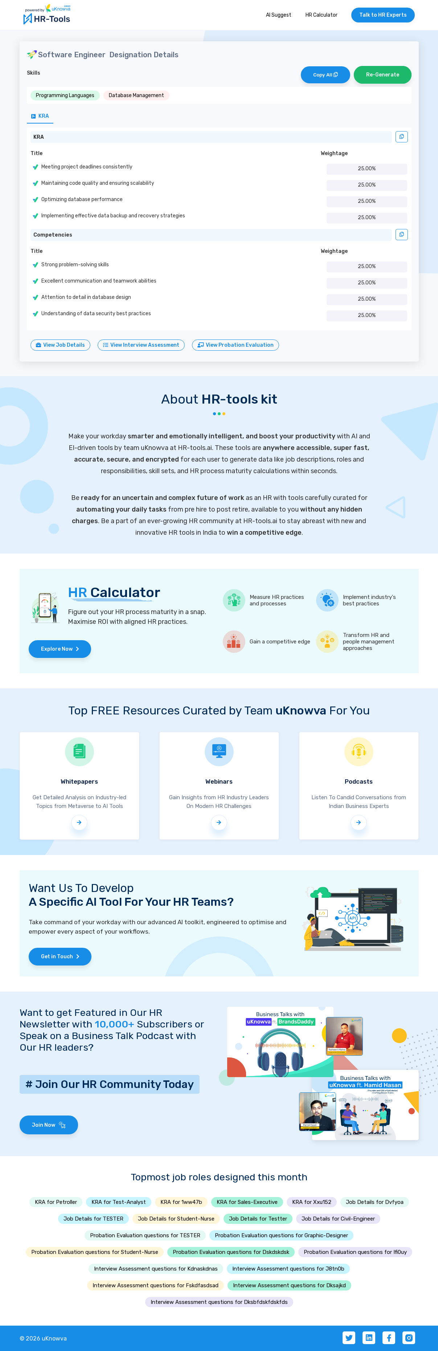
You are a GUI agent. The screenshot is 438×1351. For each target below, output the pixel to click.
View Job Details (60, 345)
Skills (33, 73)
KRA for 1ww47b (181, 1202)
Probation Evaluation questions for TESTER (145, 1235)
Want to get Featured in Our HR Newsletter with (91, 1018)
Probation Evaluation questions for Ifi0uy (355, 1252)
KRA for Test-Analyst (118, 1202)
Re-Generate (382, 75)
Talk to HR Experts (383, 15)
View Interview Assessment (141, 345)
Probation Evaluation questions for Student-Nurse (94, 1252)
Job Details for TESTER (93, 1219)
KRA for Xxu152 (311, 1202)
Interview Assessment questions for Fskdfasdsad (155, 1285)
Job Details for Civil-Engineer (338, 1219)
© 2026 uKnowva (43, 1338)
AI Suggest (278, 15)
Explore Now (60, 649)
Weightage (334, 153)
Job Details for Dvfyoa (375, 1202)
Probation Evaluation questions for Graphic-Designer (281, 1235)
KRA (38, 137)
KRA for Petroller (56, 1202)
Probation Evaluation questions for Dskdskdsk (231, 1252)
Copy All (325, 75)
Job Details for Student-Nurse (176, 1219)
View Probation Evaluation (235, 345)
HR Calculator (321, 15)
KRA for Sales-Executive (247, 1202)
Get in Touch (60, 957)
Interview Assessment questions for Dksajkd (289, 1285)
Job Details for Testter (258, 1219)
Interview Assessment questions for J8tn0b (288, 1268)
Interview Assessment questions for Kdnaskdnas (156, 1268)
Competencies (52, 235)
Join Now (49, 1125)
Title (36, 153)
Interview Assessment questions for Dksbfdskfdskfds (219, 1302)
